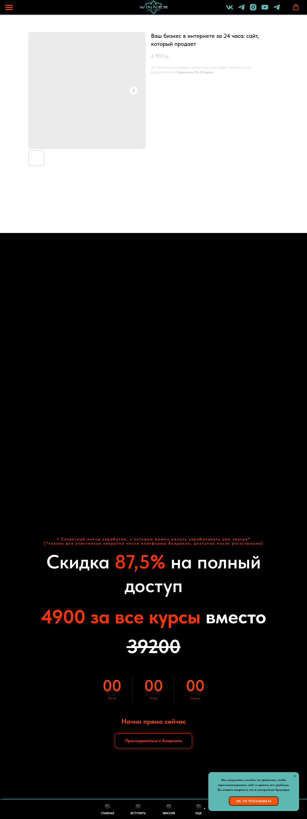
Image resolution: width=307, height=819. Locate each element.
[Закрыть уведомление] (295, 776)
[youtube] (265, 9)
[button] (296, 7)
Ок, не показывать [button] (254, 801)
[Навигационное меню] (9, 7)
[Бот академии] (277, 9)
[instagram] (253, 9)
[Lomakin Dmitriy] (241, 9)
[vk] (230, 9)
